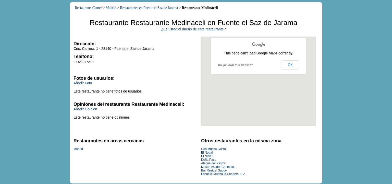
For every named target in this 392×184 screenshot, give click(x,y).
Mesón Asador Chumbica (218, 167)
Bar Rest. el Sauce (214, 170)
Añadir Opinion (85, 109)
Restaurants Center (88, 8)
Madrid (111, 8)
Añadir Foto (83, 83)
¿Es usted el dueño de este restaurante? (193, 29)
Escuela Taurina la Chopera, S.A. (223, 174)
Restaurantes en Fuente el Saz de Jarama (149, 8)
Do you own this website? (235, 65)
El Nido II (207, 156)
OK (290, 65)
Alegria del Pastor (213, 163)
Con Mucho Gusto (213, 149)
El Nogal (207, 152)
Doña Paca (208, 160)
